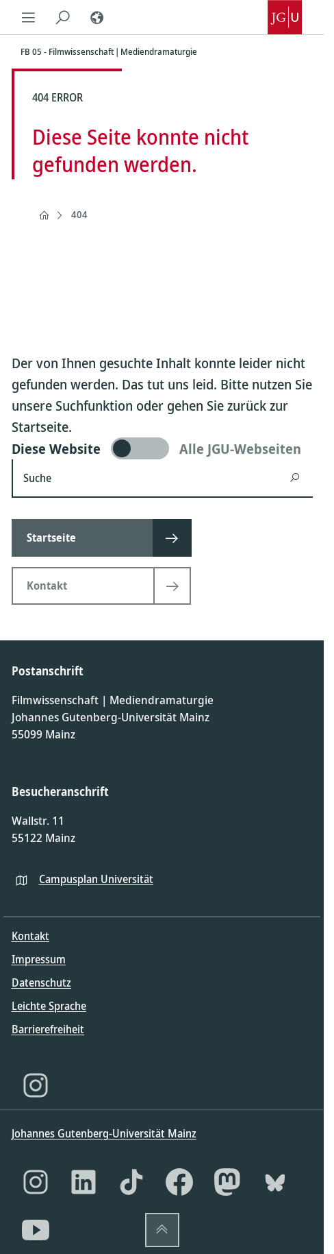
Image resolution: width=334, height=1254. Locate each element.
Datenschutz (41, 982)
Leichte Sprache (49, 1005)
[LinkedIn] (83, 1182)
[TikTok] (131, 1182)
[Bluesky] (275, 1182)
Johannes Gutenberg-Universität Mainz (104, 1133)
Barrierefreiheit (48, 1029)
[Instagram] (35, 1085)
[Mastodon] (227, 1182)
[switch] (162, 448)
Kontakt (30, 935)
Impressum (39, 959)
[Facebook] (179, 1182)
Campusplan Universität (96, 879)
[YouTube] (35, 1230)
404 (79, 214)
